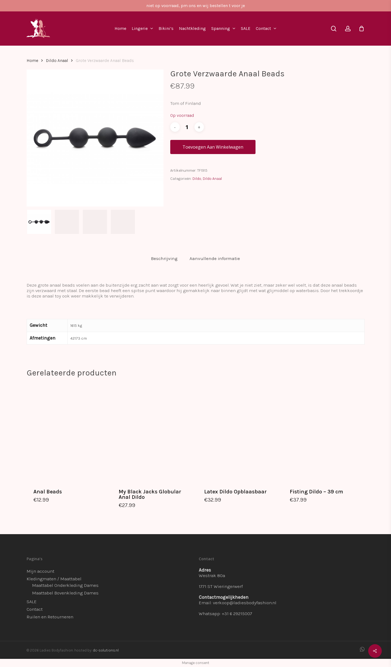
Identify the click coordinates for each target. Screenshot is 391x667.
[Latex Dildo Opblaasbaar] (238, 432)
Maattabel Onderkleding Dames (65, 585)
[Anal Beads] (67, 432)
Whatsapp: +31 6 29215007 (225, 613)
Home (32, 60)
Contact (35, 609)
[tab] (164, 258)
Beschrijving (164, 258)
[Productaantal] (187, 127)
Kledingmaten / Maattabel (54, 578)
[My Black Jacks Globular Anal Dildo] (152, 432)
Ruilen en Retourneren (50, 616)
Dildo (197, 178)
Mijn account (40, 571)
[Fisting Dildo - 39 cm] (323, 432)
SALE (32, 601)
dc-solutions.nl (106, 650)
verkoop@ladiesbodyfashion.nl (244, 602)
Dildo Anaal (57, 60)
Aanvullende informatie (215, 258)
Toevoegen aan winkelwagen (212, 147)
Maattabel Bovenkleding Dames (65, 593)
